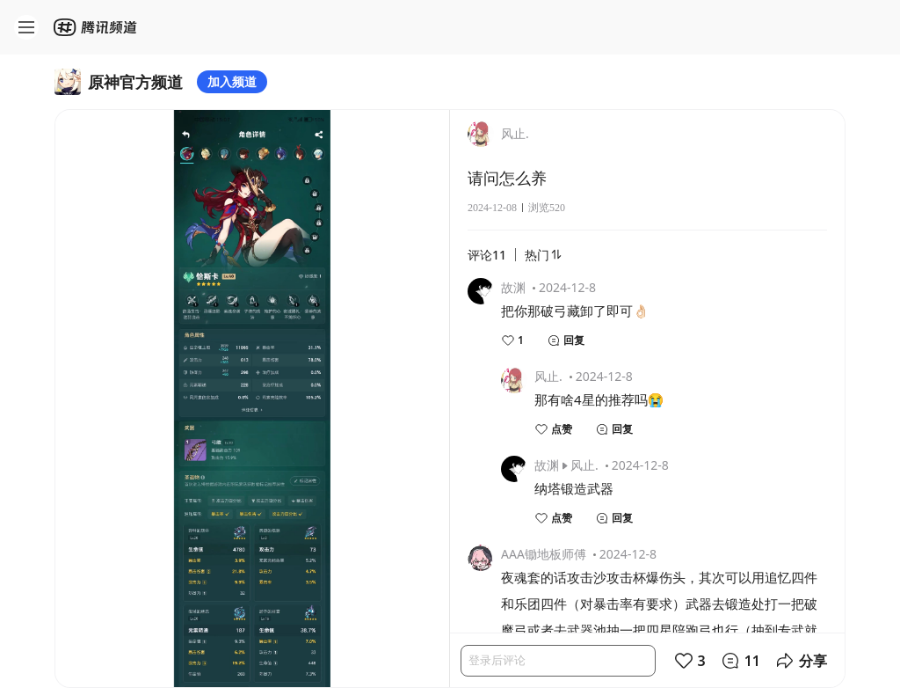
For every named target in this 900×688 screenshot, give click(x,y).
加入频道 (232, 81)
